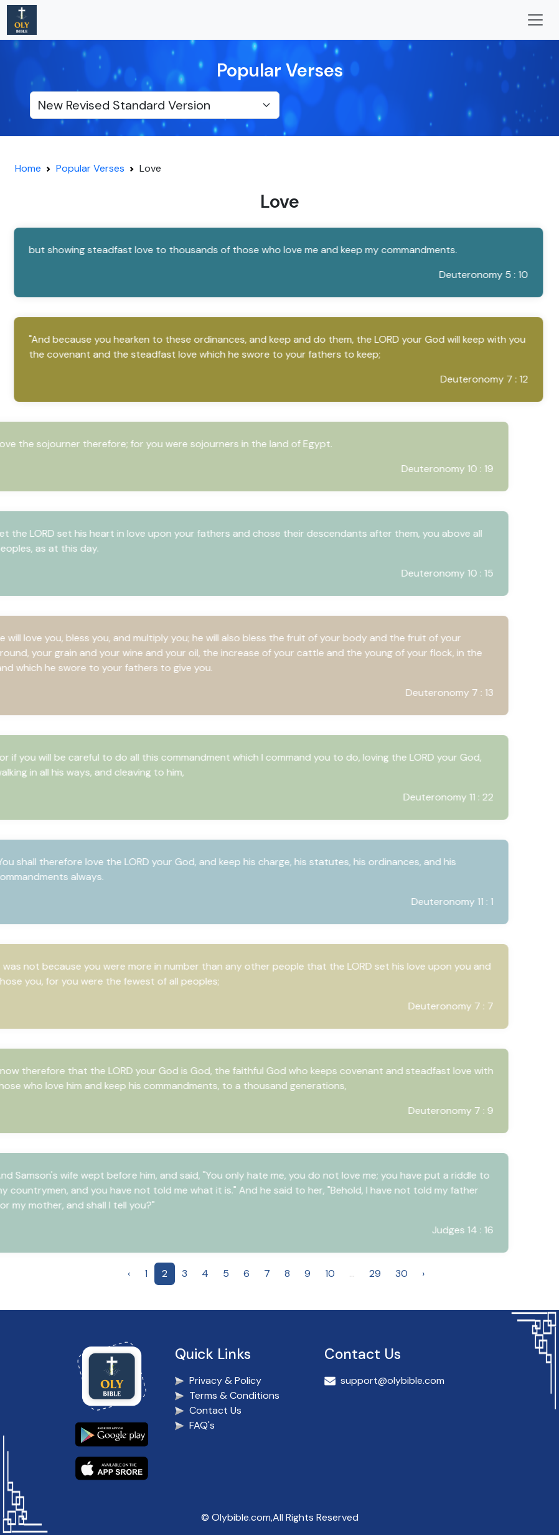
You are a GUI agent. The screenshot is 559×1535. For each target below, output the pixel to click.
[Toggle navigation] (535, 20)
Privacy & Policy (225, 1380)
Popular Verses (90, 168)
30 (401, 1273)
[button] (275, 262)
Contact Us (215, 1410)
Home (28, 168)
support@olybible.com (392, 1380)
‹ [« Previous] (129, 1273)
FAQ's (202, 1425)
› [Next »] (423, 1273)
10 (330, 1273)
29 (375, 1273)
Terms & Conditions (234, 1395)
